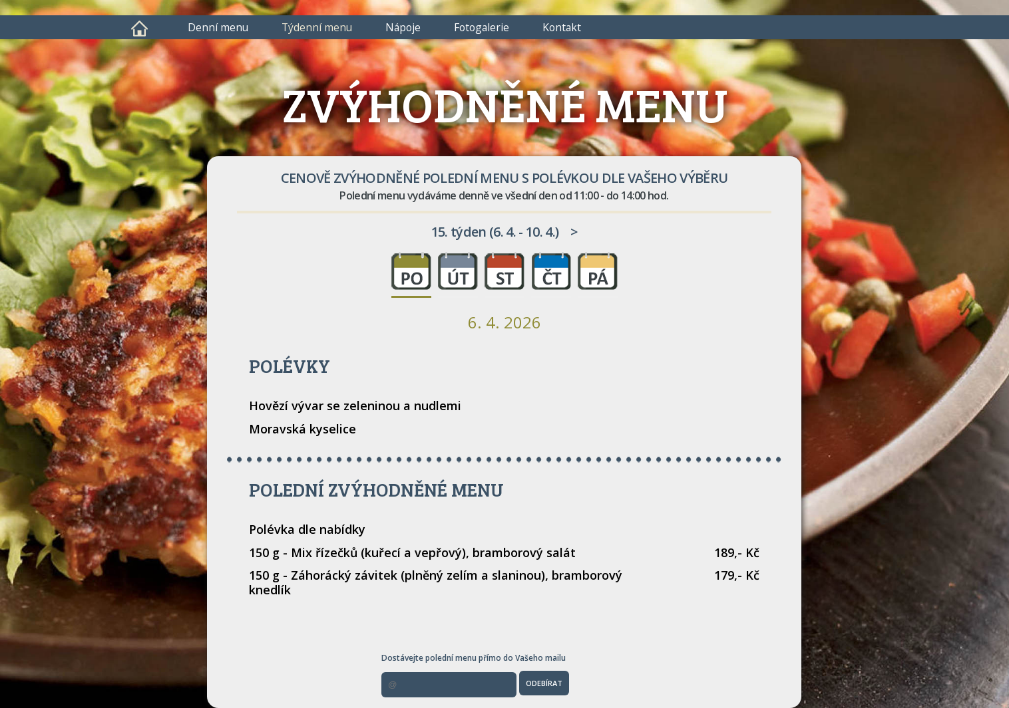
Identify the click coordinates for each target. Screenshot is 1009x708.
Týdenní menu (317, 27)
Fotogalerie (481, 27)
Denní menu (218, 27)
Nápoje (403, 27)
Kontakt (561, 27)
